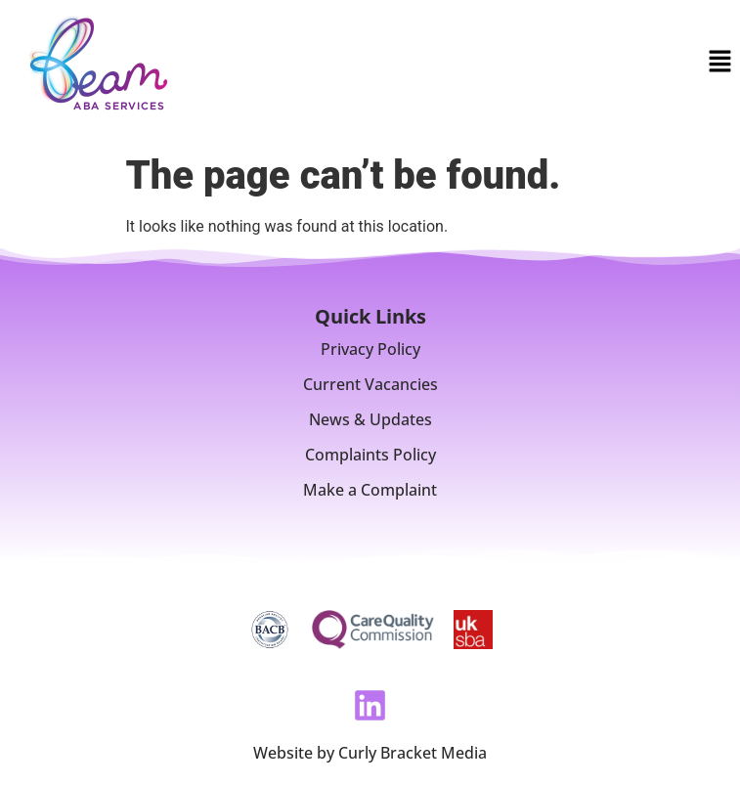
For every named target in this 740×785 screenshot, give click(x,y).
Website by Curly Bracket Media (370, 752)
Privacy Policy (370, 349)
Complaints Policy (370, 454)
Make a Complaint (370, 490)
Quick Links (370, 316)
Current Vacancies (370, 384)
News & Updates (370, 419)
